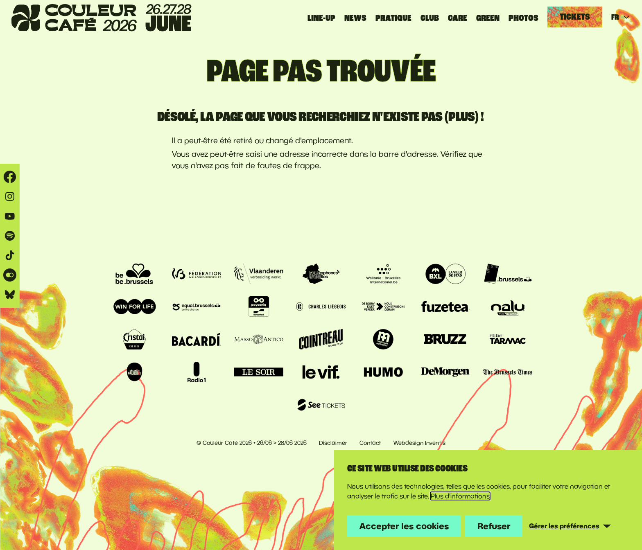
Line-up (321, 18)
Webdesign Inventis (419, 443)
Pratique (393, 18)
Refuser (493, 526)
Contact (370, 443)
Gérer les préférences (564, 526)
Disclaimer (333, 443)
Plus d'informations (460, 496)
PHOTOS (523, 18)
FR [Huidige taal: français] (621, 17)
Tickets (575, 17)
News (355, 18)
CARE (457, 18)
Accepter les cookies (404, 526)
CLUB (429, 18)
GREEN (488, 18)
